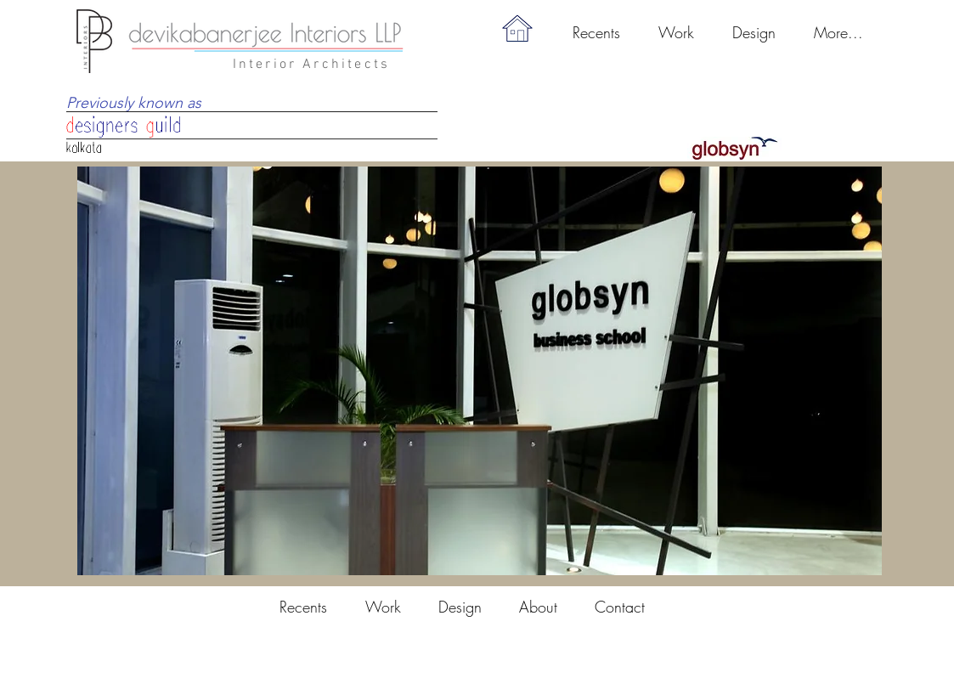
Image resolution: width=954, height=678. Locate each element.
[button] (677, 32)
